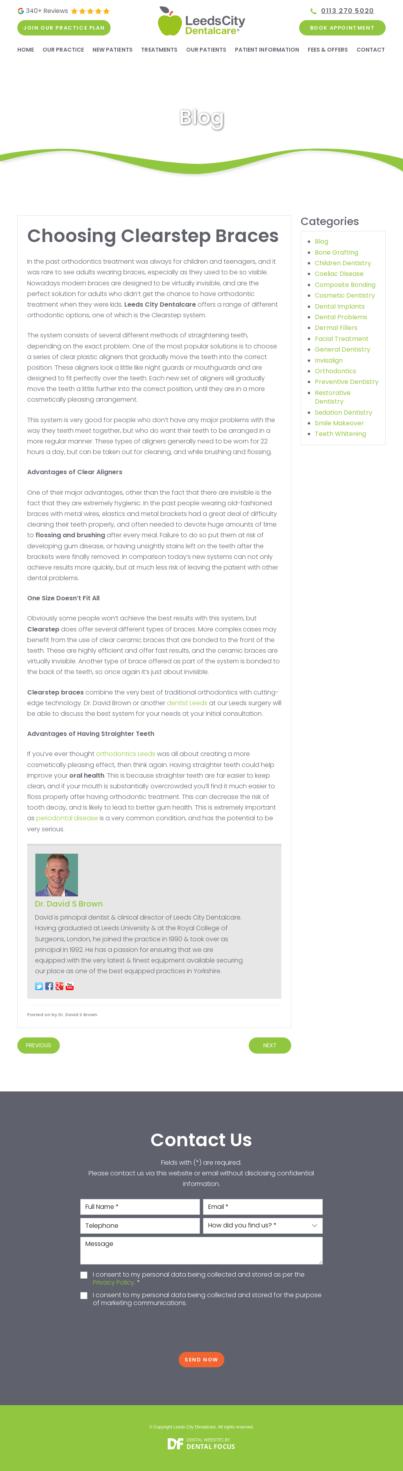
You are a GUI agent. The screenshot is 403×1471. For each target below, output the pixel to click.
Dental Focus (211, 1446)
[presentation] (201, 1330)
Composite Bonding (345, 284)
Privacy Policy (113, 1282)
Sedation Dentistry (343, 412)
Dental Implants (340, 306)
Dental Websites (205, 1440)
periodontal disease (67, 818)
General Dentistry (342, 349)
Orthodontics (335, 371)
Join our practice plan (64, 28)
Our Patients (206, 50)
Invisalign (329, 360)
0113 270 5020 (347, 11)
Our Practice (63, 50)
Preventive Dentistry (347, 381)
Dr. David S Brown (69, 903)
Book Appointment (342, 28)
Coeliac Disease (339, 273)
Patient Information (267, 50)
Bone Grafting (336, 252)
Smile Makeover (339, 423)
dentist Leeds (187, 703)
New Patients (112, 50)
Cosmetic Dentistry (345, 295)
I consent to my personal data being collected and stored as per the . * (199, 1279)
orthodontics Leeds (125, 753)
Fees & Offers (328, 50)
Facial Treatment (342, 338)
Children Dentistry (343, 263)
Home (25, 50)
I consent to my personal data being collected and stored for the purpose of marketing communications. (207, 1299)
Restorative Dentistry (333, 397)
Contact (371, 50)
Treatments (159, 50)
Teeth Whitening (340, 433)
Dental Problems (341, 317)
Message (201, 1250)
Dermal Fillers (336, 327)
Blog (321, 241)
